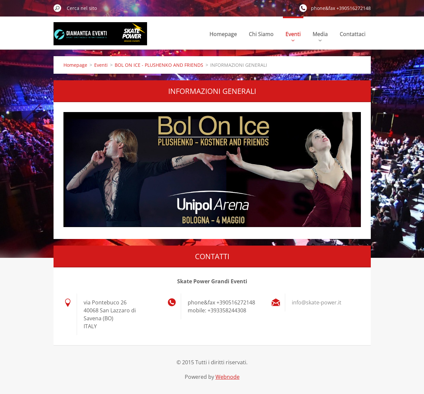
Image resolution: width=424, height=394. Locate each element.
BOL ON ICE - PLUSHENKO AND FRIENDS (159, 65)
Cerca (57, 8)
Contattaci (353, 34)
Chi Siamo (261, 34)
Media (320, 35)
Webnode (227, 376)
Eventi (293, 35)
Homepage (223, 34)
